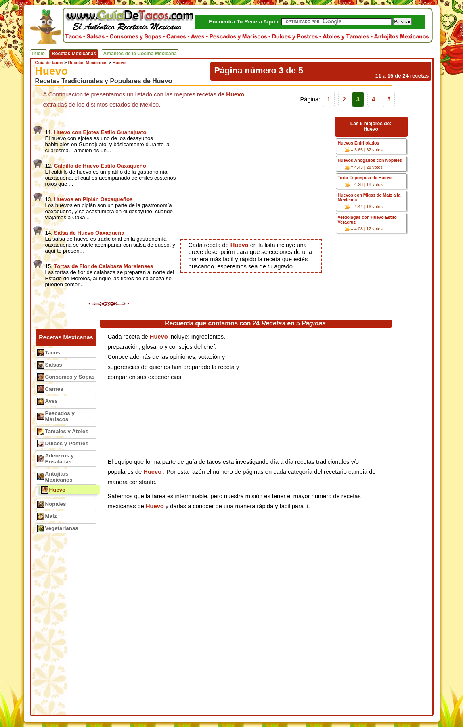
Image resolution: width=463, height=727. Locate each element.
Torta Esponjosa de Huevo (365, 177)
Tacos (53, 353)
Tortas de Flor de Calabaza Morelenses (103, 266)
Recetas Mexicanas (74, 54)
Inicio (38, 54)
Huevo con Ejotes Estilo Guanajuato (100, 132)
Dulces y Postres (66, 443)
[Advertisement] (256, 174)
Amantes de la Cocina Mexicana (140, 54)
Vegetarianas (61, 528)
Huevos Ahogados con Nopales (370, 160)
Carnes (54, 389)
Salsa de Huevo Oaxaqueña (89, 233)
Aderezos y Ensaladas (59, 459)
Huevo (57, 490)
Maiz (51, 516)
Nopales (55, 504)
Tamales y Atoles (66, 431)
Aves (51, 401)
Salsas (53, 365)
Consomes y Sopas (70, 377)
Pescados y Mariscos (60, 416)
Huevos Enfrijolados (358, 142)
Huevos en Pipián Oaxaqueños (93, 199)
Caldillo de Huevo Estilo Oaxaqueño (100, 166)
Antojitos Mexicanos (59, 477)
